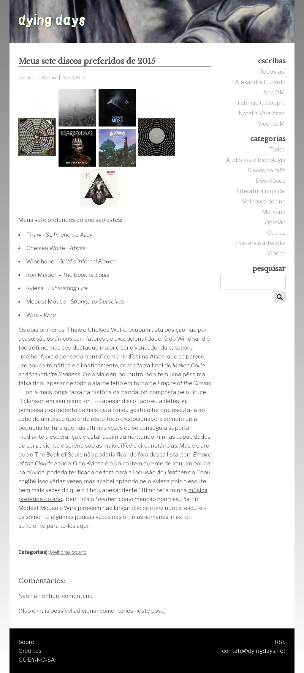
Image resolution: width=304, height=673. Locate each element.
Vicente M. (272, 123)
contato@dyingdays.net (254, 650)
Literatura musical (261, 191)
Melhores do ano (68, 552)
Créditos (30, 650)
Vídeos (276, 253)
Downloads (271, 180)
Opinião (275, 222)
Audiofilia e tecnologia (256, 159)
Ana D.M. (274, 92)
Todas (277, 149)
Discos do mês (267, 170)
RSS (280, 641)
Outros (276, 232)
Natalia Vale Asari (262, 113)
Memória (274, 211)
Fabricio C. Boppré (262, 102)
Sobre (26, 641)
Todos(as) (273, 71)
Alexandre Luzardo (260, 82)
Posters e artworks (261, 243)
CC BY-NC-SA (36, 659)
